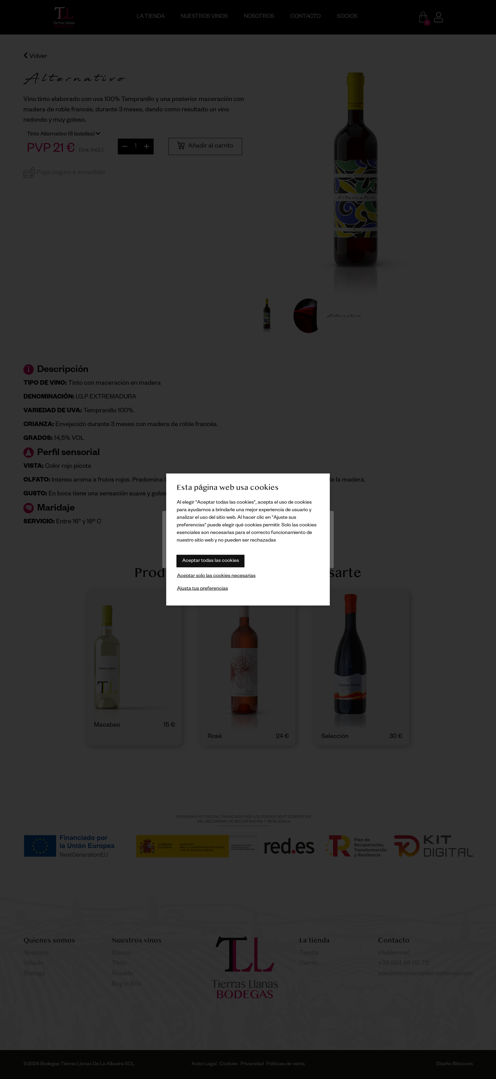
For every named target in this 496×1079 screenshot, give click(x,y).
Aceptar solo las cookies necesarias (216, 576)
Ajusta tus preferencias (202, 589)
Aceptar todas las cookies (210, 561)
